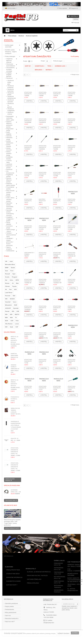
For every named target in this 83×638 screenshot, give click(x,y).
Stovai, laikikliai (8, 223)
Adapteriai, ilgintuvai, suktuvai (9, 60)
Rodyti (43, 61)
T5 (16, 317)
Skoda (13, 267)
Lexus (17, 324)
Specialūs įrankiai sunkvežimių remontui (10, 212)
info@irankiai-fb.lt (48, 622)
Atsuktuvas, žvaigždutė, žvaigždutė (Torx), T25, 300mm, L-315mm (15, 451)
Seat (6, 271)
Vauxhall (8, 302)
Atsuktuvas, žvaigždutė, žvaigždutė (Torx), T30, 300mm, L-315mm (15, 466)
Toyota (14, 286)
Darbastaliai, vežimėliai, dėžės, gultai (10, 118)
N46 (6, 299)
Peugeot (14, 277)
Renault (7, 274)
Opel (13, 274)
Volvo (11, 280)
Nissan (7, 283)
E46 (18, 311)
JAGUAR (8, 308)
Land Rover (9, 292)
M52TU (17, 314)
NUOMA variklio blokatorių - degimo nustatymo (11, 51)
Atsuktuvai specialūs (9, 100)
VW (6, 261)
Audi (11, 261)
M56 (6, 317)
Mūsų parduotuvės (10, 612)
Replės (8, 196)
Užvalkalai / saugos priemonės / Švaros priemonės (9, 242)
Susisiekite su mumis (13, 581)
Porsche (7, 295)
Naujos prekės (9, 332)
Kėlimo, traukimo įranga (8, 153)
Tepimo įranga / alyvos (10, 230)
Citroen (7, 286)
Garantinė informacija (14, 577)
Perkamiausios (9, 609)
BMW (6, 267)
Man (17, 283)
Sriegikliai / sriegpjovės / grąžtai (10, 218)
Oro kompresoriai (10, 172)
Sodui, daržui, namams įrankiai (10, 199)
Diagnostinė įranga (9, 129)
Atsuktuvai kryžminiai (9, 90)
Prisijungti (75, 22)
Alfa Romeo (9, 324)
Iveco (14, 302)
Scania (7, 277)
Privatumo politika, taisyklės (37, 575)
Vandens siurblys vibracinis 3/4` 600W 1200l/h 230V (15, 368)
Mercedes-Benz (10, 264)
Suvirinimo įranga (9, 227)
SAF (16, 327)
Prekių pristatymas (13, 570)
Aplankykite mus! (10, 505)
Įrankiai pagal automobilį (9, 46)
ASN (11, 320)
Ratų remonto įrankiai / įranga (10, 192)
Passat (7, 311)
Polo (17, 320)
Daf (6, 280)
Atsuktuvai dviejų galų (9, 82)
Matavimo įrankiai (9, 166)
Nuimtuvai (9, 169)
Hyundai (15, 308)
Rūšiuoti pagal (57, 61)
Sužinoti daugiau (63, 633)
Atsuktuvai (9, 78)
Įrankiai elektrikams (9, 142)
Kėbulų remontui (9, 149)
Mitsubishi (8, 305)
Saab (11, 327)
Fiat (10, 289)
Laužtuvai (9, 164)
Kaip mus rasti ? (11, 585)
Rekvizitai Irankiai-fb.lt (11, 618)
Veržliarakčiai (10, 251)
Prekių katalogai (33, 583)
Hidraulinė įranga (9, 138)
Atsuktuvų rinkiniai (9, 113)
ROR (15, 305)
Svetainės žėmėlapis (34, 579)
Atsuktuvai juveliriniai (9, 86)
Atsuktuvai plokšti (9, 93)
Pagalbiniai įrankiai (9, 175)
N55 (11, 314)
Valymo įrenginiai (9, 248)
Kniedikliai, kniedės (9, 158)
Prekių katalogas (10, 56)
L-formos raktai (9, 161)
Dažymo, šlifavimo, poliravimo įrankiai (9, 124)
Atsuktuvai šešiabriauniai (9, 97)
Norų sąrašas (62, 8)
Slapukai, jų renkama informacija (39, 572)
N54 (6, 314)
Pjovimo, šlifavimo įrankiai (9, 180)
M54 (11, 317)
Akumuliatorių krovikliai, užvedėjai (10, 69)
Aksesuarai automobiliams (10, 65)
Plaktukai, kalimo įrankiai (10, 184)
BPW (17, 280)
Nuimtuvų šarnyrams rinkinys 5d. (14, 355)
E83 (13, 311)
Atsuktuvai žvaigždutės (9, 109)
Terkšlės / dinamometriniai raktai (10, 234)
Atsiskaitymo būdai (13, 573)
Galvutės (9, 136)
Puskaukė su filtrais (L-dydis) (15, 398)
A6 (6, 289)
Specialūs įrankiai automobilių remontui (9, 205)
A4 (13, 283)
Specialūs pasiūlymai (12, 485)
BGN (6, 320)
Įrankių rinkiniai (8, 145)
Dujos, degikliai (8, 133)
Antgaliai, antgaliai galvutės (9, 74)
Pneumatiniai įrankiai (10, 188)
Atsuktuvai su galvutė (9, 105)
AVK (15, 289)
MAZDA (12, 299)
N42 (14, 295)
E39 (6, 327)
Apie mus (8, 615)
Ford (11, 271)
